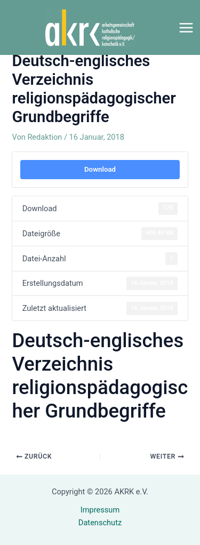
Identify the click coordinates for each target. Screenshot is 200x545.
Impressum (100, 510)
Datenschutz (100, 522)
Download (100, 169)
